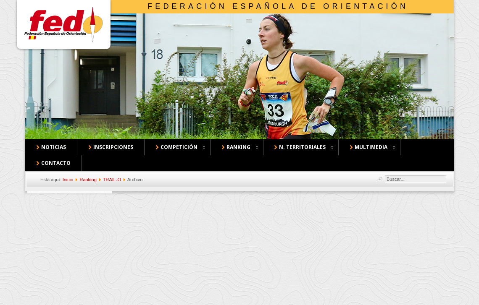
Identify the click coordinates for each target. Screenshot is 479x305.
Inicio (68, 179)
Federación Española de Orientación (277, 6)
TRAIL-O (112, 179)
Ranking (87, 179)
